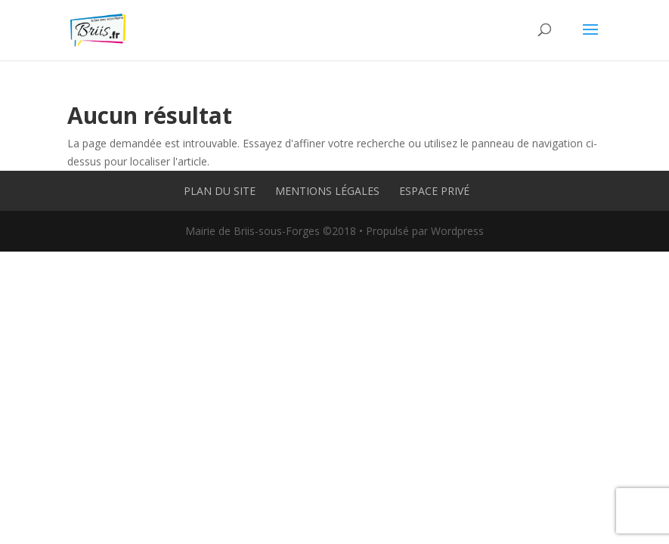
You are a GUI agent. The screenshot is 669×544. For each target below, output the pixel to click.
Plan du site (220, 191)
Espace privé (434, 191)
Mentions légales (327, 191)
